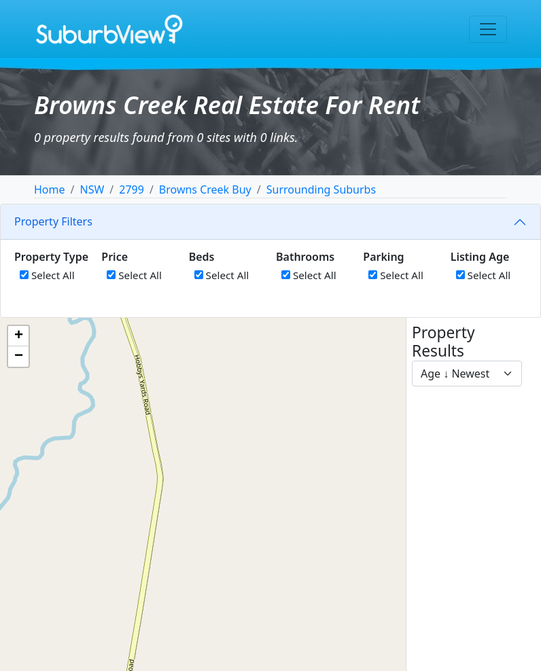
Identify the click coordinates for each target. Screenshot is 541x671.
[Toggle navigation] (488, 29)
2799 (131, 189)
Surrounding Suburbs (321, 189)
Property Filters (53, 221)
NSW (92, 189)
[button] (18, 336)
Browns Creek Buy (205, 189)
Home (49, 189)
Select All (47, 275)
